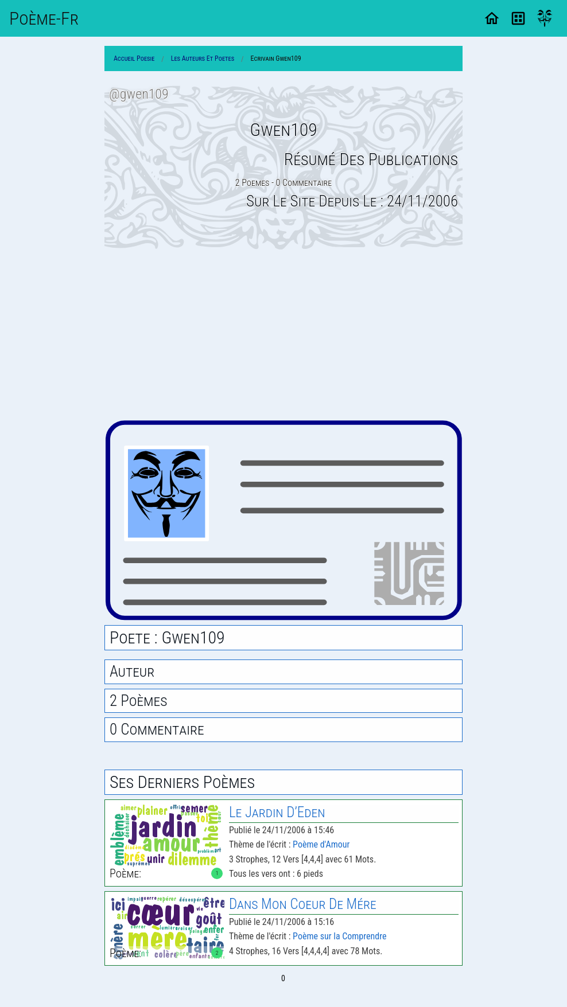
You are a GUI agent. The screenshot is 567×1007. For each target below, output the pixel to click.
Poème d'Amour (321, 844)
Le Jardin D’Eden (277, 812)
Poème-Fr (44, 18)
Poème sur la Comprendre (339, 936)
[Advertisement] (283, 334)
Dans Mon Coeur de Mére (302, 904)
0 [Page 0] (283, 978)
